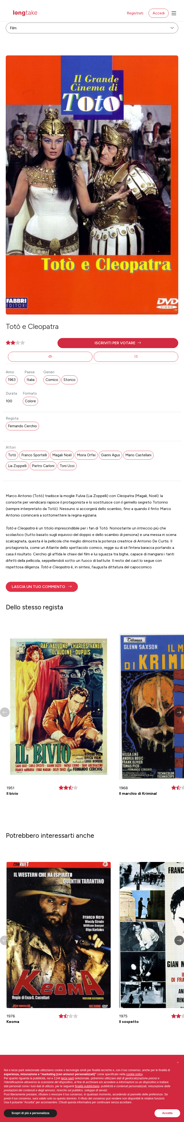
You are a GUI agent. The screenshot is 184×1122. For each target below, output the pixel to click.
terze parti (67, 1078)
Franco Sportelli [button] (34, 455)
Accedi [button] (159, 13)
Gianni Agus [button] (110, 455)
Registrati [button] (135, 13)
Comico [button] (52, 380)
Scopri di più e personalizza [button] (30, 1113)
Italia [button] (30, 380)
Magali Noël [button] (62, 455)
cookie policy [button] (134, 1074)
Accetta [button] (167, 1113)
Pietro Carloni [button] (43, 466)
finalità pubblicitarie (87, 1086)
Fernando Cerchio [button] (22, 426)
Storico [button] (69, 380)
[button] (118, 343)
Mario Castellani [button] (138, 455)
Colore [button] (30, 401)
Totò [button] (12, 455)
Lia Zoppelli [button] (17, 466)
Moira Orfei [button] (86, 455)
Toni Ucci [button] (67, 466)
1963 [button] (12, 380)
